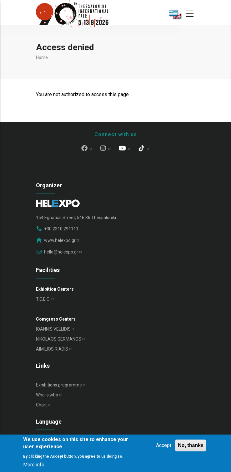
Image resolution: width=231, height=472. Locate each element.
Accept (163, 445)
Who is (49, 394)
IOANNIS (55, 329)
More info (33, 465)
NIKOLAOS (61, 339)
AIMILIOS (54, 349)
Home (42, 57)
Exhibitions (61, 384)
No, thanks (190, 445)
